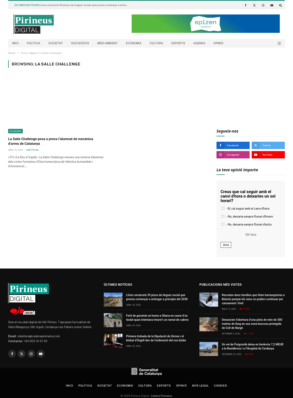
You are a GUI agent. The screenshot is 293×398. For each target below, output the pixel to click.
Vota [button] (226, 245)
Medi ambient (107, 43)
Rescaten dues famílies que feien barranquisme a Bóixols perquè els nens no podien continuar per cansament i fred (253, 299)
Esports (178, 43)
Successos (80, 43)
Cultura (156, 43)
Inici (15, 43)
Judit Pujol (32, 150)
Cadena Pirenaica (161, 395)
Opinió (218, 43)
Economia (133, 43)
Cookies (220, 385)
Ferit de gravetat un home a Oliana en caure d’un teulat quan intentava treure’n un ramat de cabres (157, 317)
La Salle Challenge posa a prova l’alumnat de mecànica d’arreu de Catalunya (50, 141)
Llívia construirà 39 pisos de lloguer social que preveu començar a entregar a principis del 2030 (85, 5)
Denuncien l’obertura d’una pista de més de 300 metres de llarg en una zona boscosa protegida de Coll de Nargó (252, 323)
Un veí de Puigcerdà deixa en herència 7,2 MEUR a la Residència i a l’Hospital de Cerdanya (252, 346)
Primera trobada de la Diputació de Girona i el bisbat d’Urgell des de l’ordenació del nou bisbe (156, 338)
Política (33, 43)
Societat (55, 43)
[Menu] (279, 43)
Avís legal (200, 385)
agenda (199, 43)
